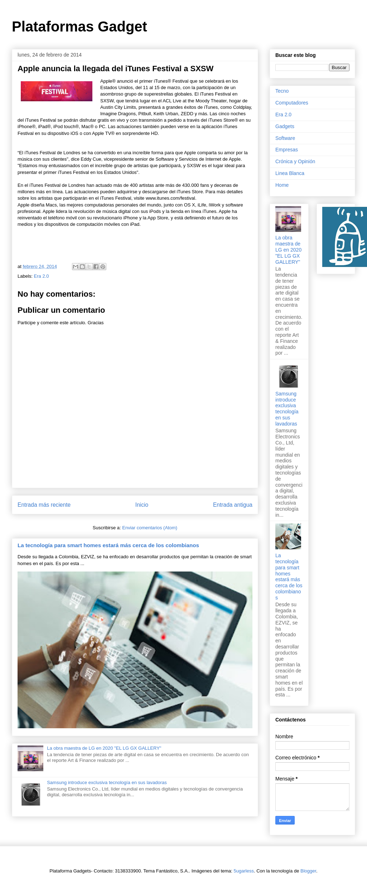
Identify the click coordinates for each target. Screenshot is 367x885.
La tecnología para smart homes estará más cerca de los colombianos (108, 545)
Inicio (141, 505)
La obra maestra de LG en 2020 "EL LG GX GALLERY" (104, 748)
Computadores (291, 103)
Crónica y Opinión (295, 161)
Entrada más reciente (44, 505)
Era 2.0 (41, 276)
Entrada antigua (232, 505)
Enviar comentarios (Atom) (149, 527)
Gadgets (284, 126)
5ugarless (244, 871)
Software (285, 138)
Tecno (282, 91)
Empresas (286, 149)
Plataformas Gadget (79, 26)
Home (282, 185)
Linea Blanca (289, 173)
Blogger (308, 871)
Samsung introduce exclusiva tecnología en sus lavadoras (107, 782)
